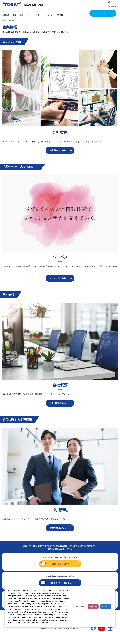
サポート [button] (38, 15)
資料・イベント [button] (26, 15)
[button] (109, 2)
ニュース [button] (49, 15)
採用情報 (59, 15)
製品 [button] (14, 15)
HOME (4, 20)
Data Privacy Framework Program (34, 604)
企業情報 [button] (5, 15)
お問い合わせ (111, 6)
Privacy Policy (55, 596)
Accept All (105, 606)
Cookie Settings (79, 606)
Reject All (93, 606)
